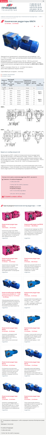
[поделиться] (34, 26)
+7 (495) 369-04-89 (14, 181)
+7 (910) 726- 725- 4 (35, 6)
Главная (3, 16)
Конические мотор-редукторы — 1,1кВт (32, 16)
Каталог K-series (6, 76)
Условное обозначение (8, 74)
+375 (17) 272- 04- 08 (35, 7)
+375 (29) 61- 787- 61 (35, 9)
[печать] (38, 26)
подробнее (5, 238)
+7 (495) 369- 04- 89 (35, 4)
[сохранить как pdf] (42, 26)
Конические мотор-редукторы (13, 16)
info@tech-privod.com (36, 11)
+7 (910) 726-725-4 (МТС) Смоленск (19, 184)
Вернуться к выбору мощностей (10, 152)
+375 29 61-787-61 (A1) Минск (17, 193)
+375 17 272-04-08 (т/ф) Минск (18, 190)
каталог (4, 1)
